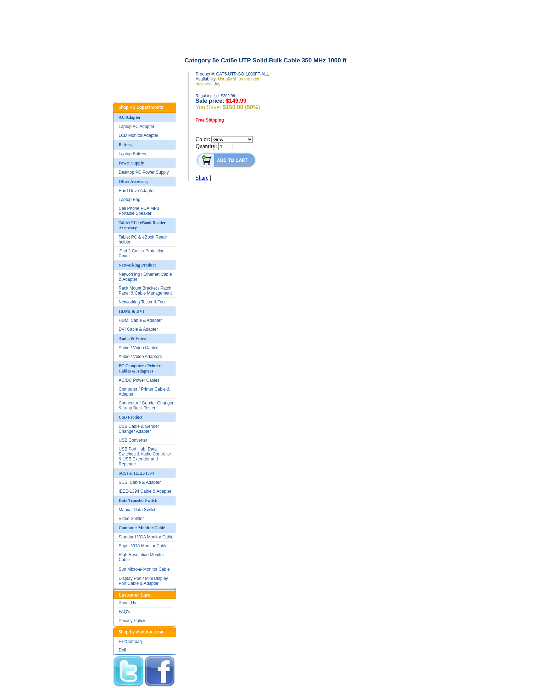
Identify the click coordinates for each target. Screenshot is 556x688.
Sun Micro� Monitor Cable (144, 569)
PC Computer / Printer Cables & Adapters (140, 368)
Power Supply (131, 163)
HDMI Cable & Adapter (140, 320)
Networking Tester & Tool (142, 302)
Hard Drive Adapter (137, 190)
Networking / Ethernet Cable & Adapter (145, 277)
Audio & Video (132, 338)
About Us (127, 602)
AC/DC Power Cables (139, 380)
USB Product (131, 417)
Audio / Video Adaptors (140, 356)
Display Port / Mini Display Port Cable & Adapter (143, 581)
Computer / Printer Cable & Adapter (144, 392)
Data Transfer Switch (138, 500)
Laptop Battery (132, 153)
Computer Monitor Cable (142, 527)
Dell (122, 650)
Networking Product (137, 265)
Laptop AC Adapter (137, 126)
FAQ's (124, 611)
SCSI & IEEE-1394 (136, 473)
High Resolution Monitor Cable (141, 557)
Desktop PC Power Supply (144, 172)
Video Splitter (131, 518)
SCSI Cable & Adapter (140, 482)
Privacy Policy (132, 620)
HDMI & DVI (131, 311)
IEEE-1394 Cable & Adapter (145, 491)
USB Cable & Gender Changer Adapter (139, 429)
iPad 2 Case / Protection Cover (142, 253)
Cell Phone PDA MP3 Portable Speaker (139, 211)
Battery (126, 144)
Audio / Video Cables (139, 347)
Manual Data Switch (138, 509)
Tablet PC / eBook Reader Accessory (142, 225)
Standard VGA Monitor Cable (146, 537)
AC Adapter (130, 117)
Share (202, 178)
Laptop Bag (129, 199)
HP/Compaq (130, 641)
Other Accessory (134, 181)
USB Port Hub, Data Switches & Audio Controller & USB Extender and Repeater (145, 456)
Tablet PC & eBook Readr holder (143, 240)
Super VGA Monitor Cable (143, 545)
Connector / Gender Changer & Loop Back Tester (146, 405)
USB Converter (133, 440)
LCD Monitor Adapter (139, 135)
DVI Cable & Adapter (138, 329)
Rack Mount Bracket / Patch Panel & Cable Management (145, 291)
